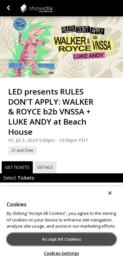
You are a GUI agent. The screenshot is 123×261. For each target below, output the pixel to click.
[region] (61, 223)
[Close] (110, 193)
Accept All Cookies (61, 239)
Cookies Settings (61, 253)
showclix (52, 8)
